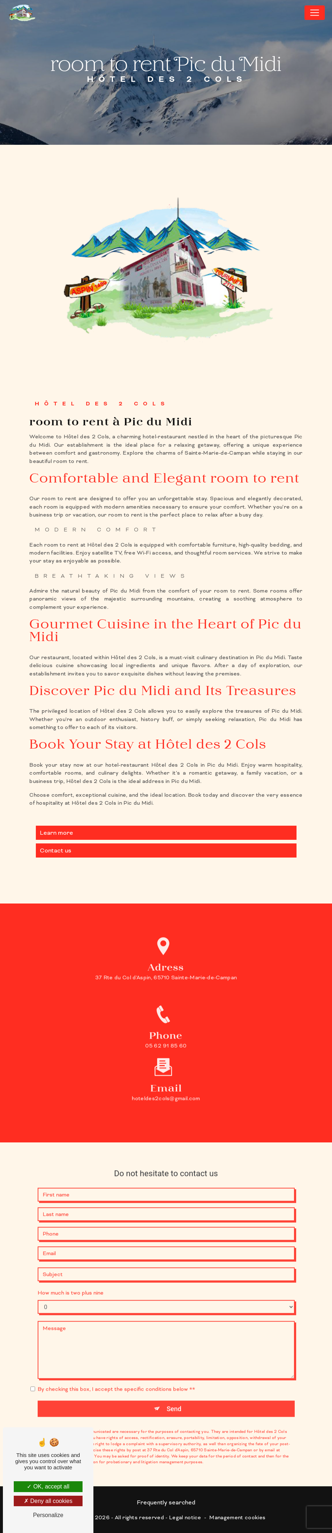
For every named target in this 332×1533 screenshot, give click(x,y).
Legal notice (185, 1517)
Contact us (55, 850)
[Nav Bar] (314, 12)
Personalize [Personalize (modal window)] (48, 1515)
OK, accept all (48, 1486)
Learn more (56, 833)
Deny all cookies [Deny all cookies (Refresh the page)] (48, 1501)
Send (174, 1397)
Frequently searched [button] (166, 1502)
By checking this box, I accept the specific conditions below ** (116, 1377)
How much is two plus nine (71, 1281)
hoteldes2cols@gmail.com (166, 1087)
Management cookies (237, 1517)
